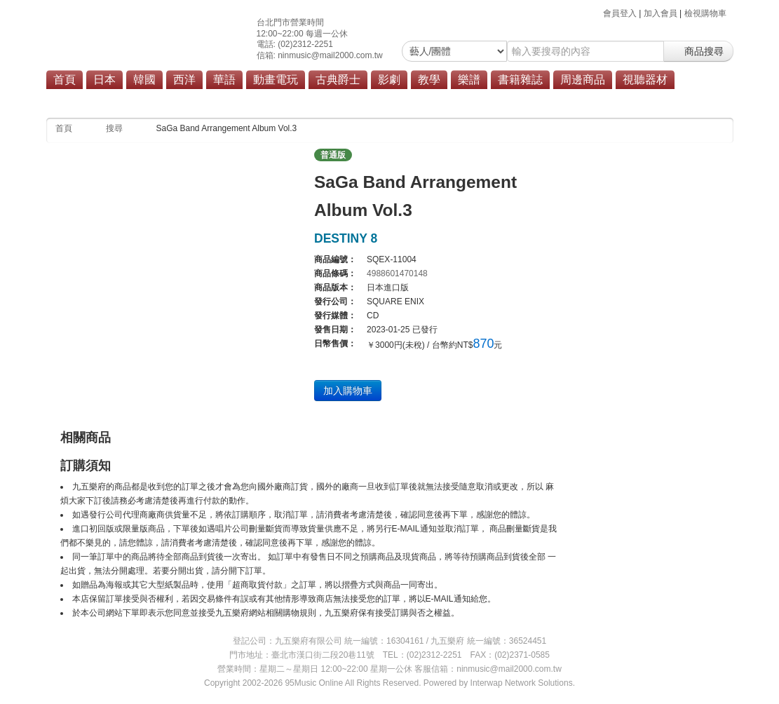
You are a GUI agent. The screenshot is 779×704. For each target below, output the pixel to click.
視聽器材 (645, 80)
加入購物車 (347, 390)
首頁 (64, 80)
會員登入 (620, 13)
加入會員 (660, 13)
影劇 (389, 80)
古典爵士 (338, 80)
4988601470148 (397, 273)
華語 (224, 80)
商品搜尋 (698, 51)
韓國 (144, 80)
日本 (104, 80)
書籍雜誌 (520, 80)
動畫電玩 (275, 80)
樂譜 (469, 80)
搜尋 (114, 128)
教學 (429, 80)
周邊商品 (582, 80)
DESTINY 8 (345, 238)
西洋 (184, 80)
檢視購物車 (705, 13)
